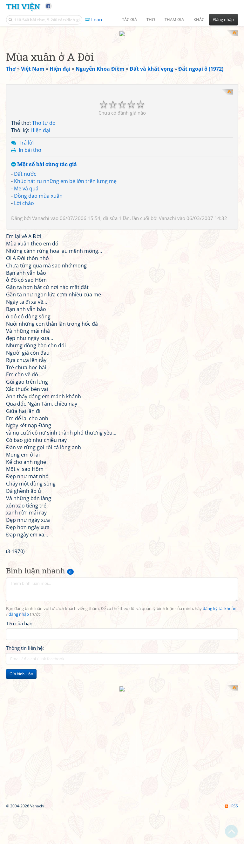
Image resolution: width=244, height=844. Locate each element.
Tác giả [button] (129, 19)
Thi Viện (23, 6)
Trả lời (26, 218)
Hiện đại (40, 206)
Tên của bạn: (20, 699)
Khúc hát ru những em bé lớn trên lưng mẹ (65, 257)
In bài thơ (30, 225)
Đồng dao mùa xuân (38, 271)
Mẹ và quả (26, 264)
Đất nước (25, 249)
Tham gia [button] (174, 19)
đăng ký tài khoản (219, 684)
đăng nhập (19, 690)
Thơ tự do (44, 198)
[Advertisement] (39, 793)
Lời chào (24, 278)
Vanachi (40, 294)
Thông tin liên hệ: (25, 723)
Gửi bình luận (21, 749)
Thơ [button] (150, 19)
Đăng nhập (223, 19)
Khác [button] (198, 19)
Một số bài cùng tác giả (44, 241)
